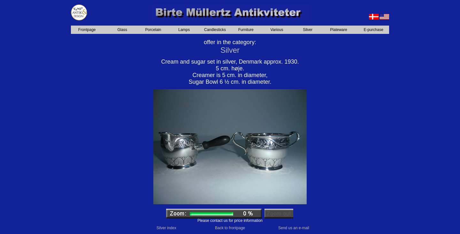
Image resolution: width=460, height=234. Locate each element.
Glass (122, 29)
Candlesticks (215, 29)
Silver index (166, 228)
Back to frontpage (230, 228)
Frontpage (87, 29)
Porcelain (153, 29)
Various (277, 29)
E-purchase (373, 29)
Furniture (246, 29)
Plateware (338, 29)
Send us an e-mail (293, 228)
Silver (307, 29)
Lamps (184, 29)
